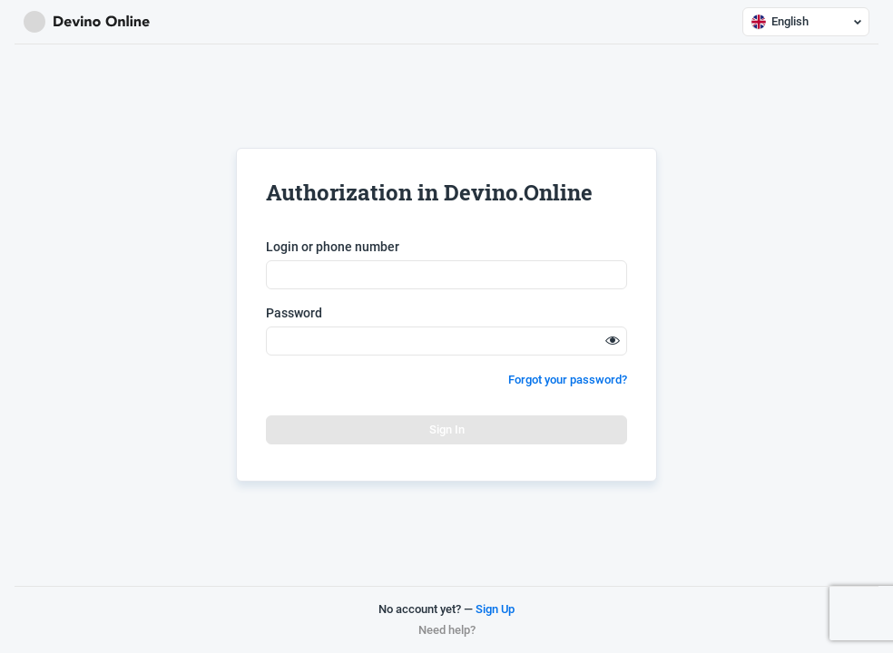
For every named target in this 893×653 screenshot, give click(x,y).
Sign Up (495, 609)
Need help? (447, 630)
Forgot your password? (567, 379)
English (806, 22)
